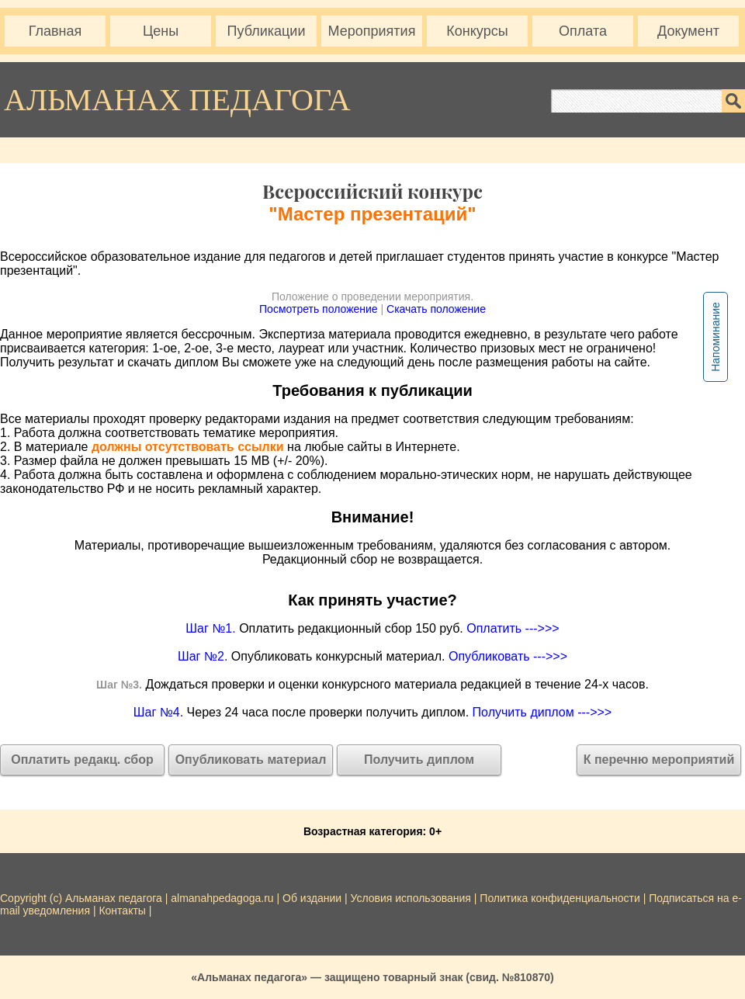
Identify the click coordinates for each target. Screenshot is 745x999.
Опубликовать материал (251, 759)
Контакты (122, 910)
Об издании (311, 898)
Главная (55, 31)
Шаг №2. (202, 656)
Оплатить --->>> (512, 628)
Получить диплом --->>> (542, 712)
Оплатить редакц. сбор (82, 759)
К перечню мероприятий (659, 759)
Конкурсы (477, 31)
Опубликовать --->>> (508, 656)
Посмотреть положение (318, 309)
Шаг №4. (158, 712)
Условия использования (411, 898)
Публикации (266, 31)
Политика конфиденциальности (560, 898)
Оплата (583, 31)
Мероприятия (372, 31)
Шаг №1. (210, 628)
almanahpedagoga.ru (223, 898)
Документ (688, 31)
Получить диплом (419, 759)
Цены (160, 31)
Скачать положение (436, 309)
